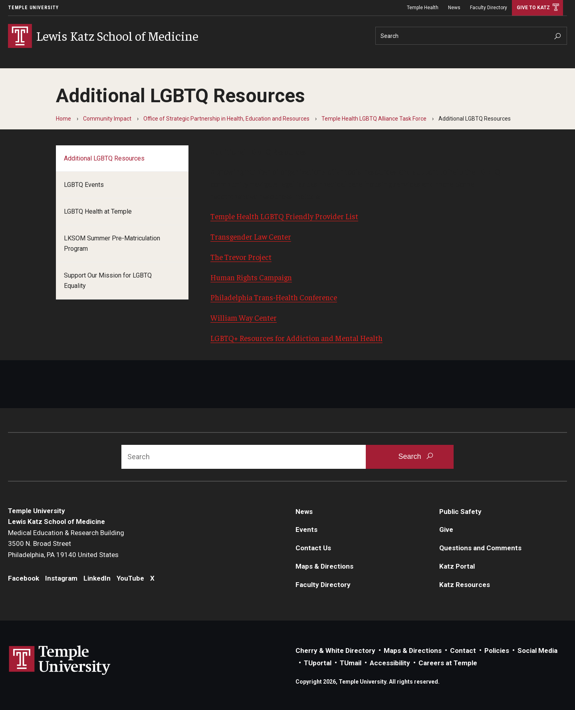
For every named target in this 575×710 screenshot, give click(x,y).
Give (446, 529)
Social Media (537, 650)
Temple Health (422, 7)
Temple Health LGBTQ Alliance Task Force (373, 118)
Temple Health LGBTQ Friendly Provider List (284, 216)
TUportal (317, 663)
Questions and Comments (480, 548)
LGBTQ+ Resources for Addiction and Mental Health (296, 338)
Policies (496, 650)
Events (306, 529)
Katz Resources (464, 585)
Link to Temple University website (60, 660)
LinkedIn (97, 578)
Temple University (33, 7)
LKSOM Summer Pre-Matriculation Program (112, 243)
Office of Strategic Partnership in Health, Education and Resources (226, 118)
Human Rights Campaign (251, 277)
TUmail (350, 663)
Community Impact (107, 118)
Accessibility (390, 663)
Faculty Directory (488, 7)
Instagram (61, 578)
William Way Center (243, 317)
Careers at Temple (447, 663)
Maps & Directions (324, 566)
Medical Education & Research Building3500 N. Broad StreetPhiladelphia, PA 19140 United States (66, 544)
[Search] (471, 36)
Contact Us (313, 548)
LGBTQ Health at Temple (98, 211)
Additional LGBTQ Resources (104, 158)
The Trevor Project (241, 257)
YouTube (130, 578)
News (454, 7)
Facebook (23, 578)
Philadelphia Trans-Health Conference (273, 297)
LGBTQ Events (84, 184)
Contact (463, 650)
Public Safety (460, 512)
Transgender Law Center (250, 236)
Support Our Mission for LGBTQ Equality (108, 281)
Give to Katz (533, 7)
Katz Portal (457, 566)
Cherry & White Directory (335, 650)
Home (63, 118)
